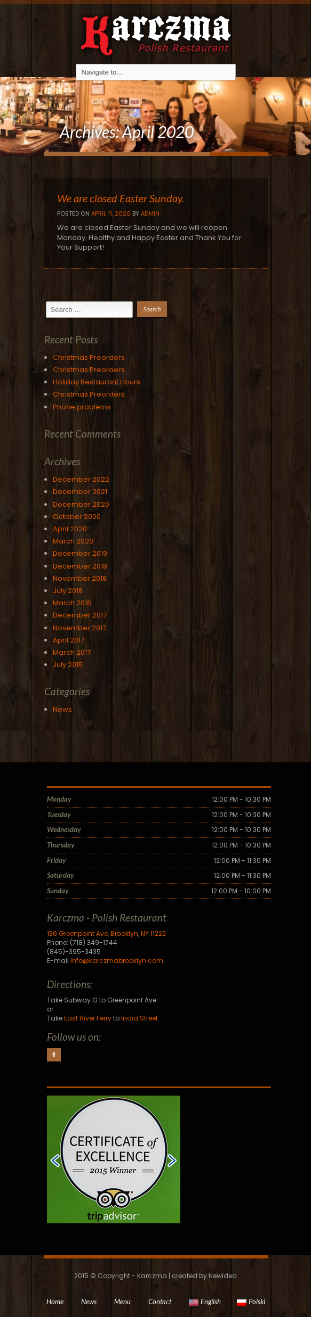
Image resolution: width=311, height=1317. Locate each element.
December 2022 (81, 479)
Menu (122, 1301)
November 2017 (79, 628)
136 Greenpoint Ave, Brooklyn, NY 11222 (106, 933)
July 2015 (68, 665)
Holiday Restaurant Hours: (97, 382)
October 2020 (77, 517)
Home (54, 1301)
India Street (139, 1018)
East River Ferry (87, 1018)
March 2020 (73, 541)
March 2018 (72, 603)
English (205, 1301)
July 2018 (68, 591)
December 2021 (80, 492)
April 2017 (68, 640)
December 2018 (80, 566)
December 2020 (81, 504)
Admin (150, 213)
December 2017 (80, 615)
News (62, 709)
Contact (159, 1301)
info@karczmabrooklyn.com (116, 960)
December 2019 (80, 553)
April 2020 (70, 529)
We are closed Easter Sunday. (120, 198)
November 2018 (80, 578)
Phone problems (82, 407)
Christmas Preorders (89, 357)
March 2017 (72, 652)
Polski (251, 1301)
